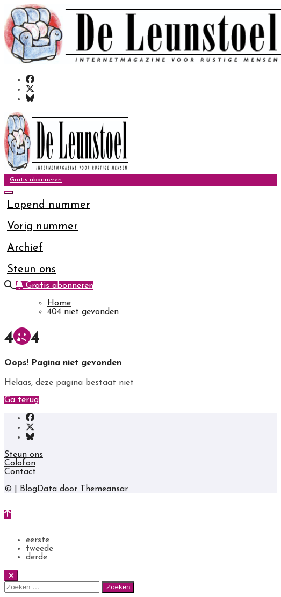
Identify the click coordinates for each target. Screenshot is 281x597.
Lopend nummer (48, 205)
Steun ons (31, 269)
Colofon (19, 463)
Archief (25, 248)
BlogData (38, 489)
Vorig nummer (42, 226)
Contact (20, 472)
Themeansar (103, 489)
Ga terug (21, 400)
